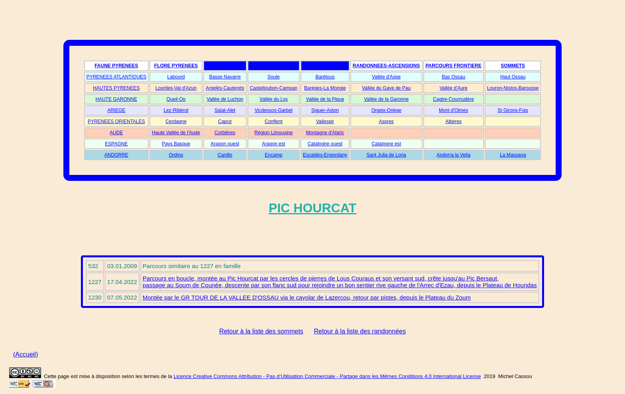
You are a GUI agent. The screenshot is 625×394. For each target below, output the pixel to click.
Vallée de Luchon (224, 99)
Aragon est (273, 144)
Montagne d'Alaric (325, 132)
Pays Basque (176, 144)
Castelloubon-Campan (273, 88)
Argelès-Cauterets (225, 88)
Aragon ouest (225, 144)
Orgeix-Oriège (386, 110)
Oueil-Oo (176, 99)
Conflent (274, 121)
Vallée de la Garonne (386, 99)
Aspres (386, 121)
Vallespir (325, 121)
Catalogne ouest (325, 144)
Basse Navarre (225, 77)
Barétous (324, 77)
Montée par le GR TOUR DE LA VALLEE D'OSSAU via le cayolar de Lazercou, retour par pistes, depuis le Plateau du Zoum (307, 297)
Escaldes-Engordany (325, 155)
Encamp (273, 155)
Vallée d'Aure (454, 88)
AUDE (116, 132)
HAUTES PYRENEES (116, 88)
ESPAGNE (116, 144)
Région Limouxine (273, 132)
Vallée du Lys (273, 99)
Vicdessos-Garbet (274, 110)
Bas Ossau (453, 77)
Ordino (176, 155)
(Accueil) (25, 354)
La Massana (513, 155)
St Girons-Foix (512, 110)
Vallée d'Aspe (386, 77)
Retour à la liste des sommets (261, 331)
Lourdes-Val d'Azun (176, 88)
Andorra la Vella (453, 155)
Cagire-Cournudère (453, 99)
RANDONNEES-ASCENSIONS (386, 66)
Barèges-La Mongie (325, 88)
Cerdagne (176, 121)
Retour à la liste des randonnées (360, 331)
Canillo (225, 155)
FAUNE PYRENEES (116, 66)
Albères (453, 121)
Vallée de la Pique (325, 99)
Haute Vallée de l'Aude (176, 132)
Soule (273, 77)
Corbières (224, 132)
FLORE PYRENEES (176, 66)
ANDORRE (116, 155)
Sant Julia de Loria (386, 155)
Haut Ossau (512, 77)
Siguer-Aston (325, 110)
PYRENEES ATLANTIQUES (116, 77)
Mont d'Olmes (453, 110)
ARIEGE (116, 110)
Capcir (225, 121)
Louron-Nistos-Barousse (513, 88)
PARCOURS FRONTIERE (454, 66)
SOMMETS (513, 66)
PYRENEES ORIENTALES (116, 121)
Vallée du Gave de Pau (386, 88)
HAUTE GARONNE (117, 99)
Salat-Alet (224, 110)
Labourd (176, 77)
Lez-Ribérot (176, 110)
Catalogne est (386, 144)
